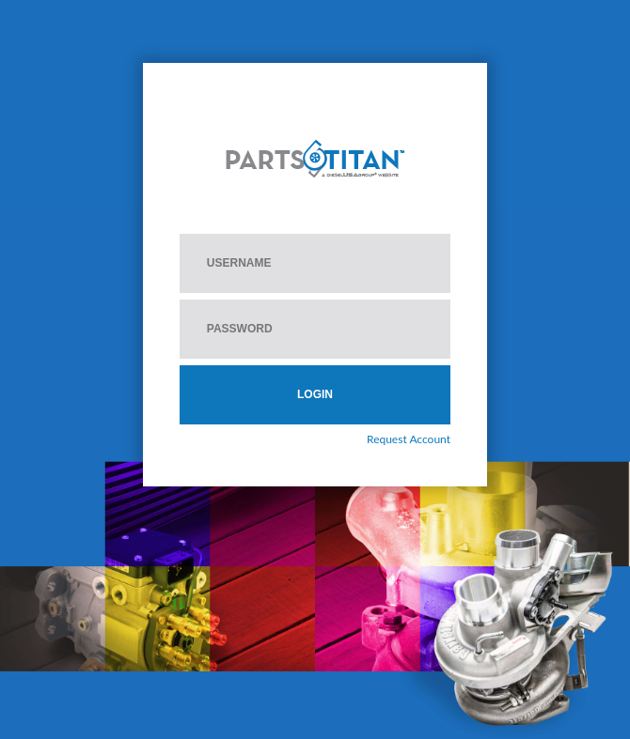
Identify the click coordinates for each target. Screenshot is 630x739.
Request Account (408, 439)
